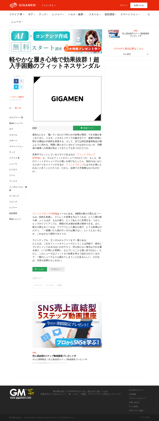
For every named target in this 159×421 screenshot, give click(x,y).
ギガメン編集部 (18, 97)
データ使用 (133, 406)
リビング (13, 202)
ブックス (13, 181)
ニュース (16, 21)
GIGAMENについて (136, 390)
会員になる (139, 5)
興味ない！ (56, 269)
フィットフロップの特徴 (44, 213)
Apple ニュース (16, 123)
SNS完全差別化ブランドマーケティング (50, 363)
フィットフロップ (75, 164)
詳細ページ (86, 128)
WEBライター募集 (136, 411)
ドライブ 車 (15, 14)
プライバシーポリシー (137, 398)
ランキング (14, 196)
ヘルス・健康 (75, 14)
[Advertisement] (19, 263)
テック (42, 14)
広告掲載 (132, 394)
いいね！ (40, 269)
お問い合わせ (134, 402)
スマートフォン (129, 14)
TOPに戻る (145, 416)
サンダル (50, 285)
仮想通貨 (110, 14)
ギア (30, 14)
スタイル (94, 14)
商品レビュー (15, 219)
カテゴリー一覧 (16, 117)
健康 (60, 285)
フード (12, 175)
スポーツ (13, 140)
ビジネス (13, 169)
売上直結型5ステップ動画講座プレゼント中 (54, 356)
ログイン (124, 5)
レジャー (57, 14)
